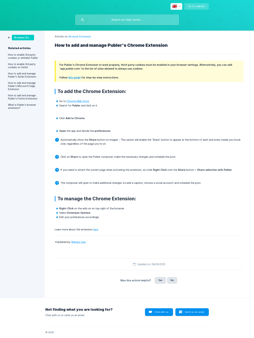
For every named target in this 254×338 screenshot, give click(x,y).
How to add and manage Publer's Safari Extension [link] (22, 75)
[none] (176, 6)
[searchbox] (127, 19)
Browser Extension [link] (80, 36)
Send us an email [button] (194, 312)
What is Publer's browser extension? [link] (22, 106)
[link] (21, 37)
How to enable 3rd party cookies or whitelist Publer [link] (23, 56)
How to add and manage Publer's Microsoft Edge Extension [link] (22, 86)
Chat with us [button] (161, 312)
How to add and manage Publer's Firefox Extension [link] (22, 97)
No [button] (172, 280)
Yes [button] (160, 280)
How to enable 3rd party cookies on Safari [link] (22, 66)
